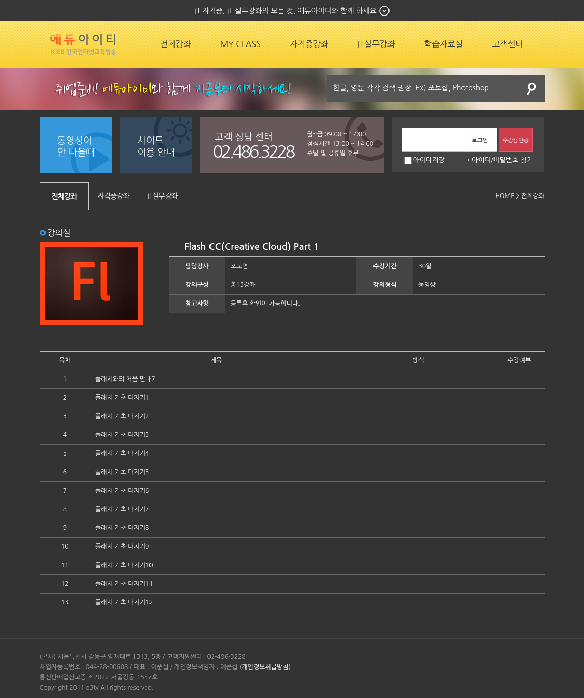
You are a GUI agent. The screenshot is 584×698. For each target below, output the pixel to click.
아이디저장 (424, 160)
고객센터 (507, 44)
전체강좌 (175, 44)
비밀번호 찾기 (513, 160)
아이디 (481, 160)
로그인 (480, 140)
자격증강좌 (309, 44)
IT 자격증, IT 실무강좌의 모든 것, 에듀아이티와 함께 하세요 (285, 10)
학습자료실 (443, 44)
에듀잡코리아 (83, 44)
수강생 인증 (515, 140)
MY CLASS (240, 44)
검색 (532, 88)
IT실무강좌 (376, 44)
